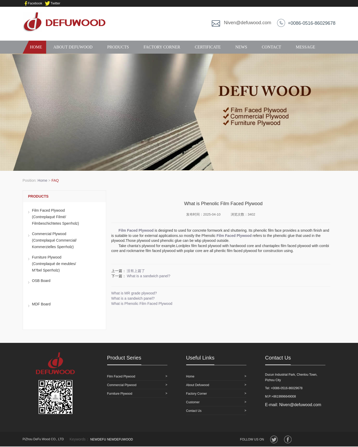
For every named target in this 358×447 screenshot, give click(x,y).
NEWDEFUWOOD (120, 439)
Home (42, 180)
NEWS (241, 47)
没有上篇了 (136, 271)
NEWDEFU (98, 439)
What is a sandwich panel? (148, 276)
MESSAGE (305, 47)
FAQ (55, 180)
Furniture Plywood (119, 393)
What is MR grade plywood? (134, 293)
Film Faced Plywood (121, 376)
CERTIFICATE (208, 47)
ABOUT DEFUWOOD (73, 47)
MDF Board (41, 304)
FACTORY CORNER (161, 47)
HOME (34, 47)
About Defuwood (197, 385)
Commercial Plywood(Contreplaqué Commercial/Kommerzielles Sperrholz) (54, 240)
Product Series (124, 358)
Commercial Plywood (122, 385)
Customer (193, 402)
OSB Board (41, 281)
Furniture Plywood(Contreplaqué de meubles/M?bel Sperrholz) (54, 263)
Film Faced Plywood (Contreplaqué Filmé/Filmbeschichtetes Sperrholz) (55, 216)
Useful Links (200, 358)
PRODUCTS (118, 47)
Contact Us (194, 411)
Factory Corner (196, 393)
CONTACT (271, 47)
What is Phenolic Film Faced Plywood (141, 303)
